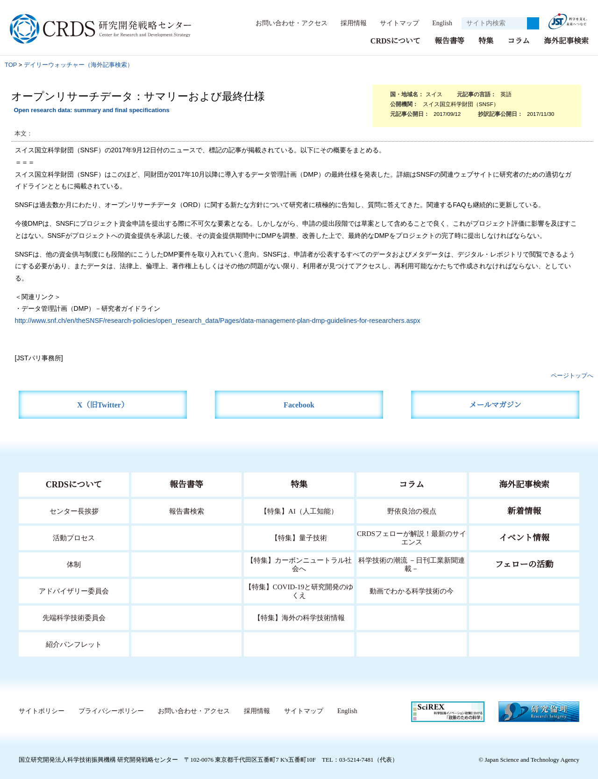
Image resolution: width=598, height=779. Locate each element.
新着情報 (524, 511)
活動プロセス (74, 537)
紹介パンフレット (74, 644)
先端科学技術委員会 (74, 617)
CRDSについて (395, 40)
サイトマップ (394, 23)
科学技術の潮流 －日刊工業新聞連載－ (411, 564)
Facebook (299, 404)
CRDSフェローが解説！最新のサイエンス (411, 537)
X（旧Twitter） (103, 404)
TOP (11, 64)
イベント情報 (524, 537)
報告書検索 (186, 510)
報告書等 (449, 40)
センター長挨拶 (74, 510)
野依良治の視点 (411, 510)
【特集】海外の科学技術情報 (299, 617)
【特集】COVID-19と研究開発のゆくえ (299, 590)
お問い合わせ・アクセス (287, 23)
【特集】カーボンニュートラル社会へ (299, 564)
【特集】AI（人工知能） (299, 510)
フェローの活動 (524, 564)
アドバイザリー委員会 (74, 590)
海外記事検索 (566, 40)
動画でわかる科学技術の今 (412, 590)
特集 (485, 40)
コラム (518, 40)
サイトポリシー (41, 710)
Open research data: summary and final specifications (91, 109)
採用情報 (349, 23)
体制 (74, 564)
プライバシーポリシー (110, 710)
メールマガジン (495, 404)
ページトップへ (572, 375)
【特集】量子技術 (299, 537)
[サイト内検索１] (494, 23)
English (439, 23)
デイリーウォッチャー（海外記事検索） (78, 64)
